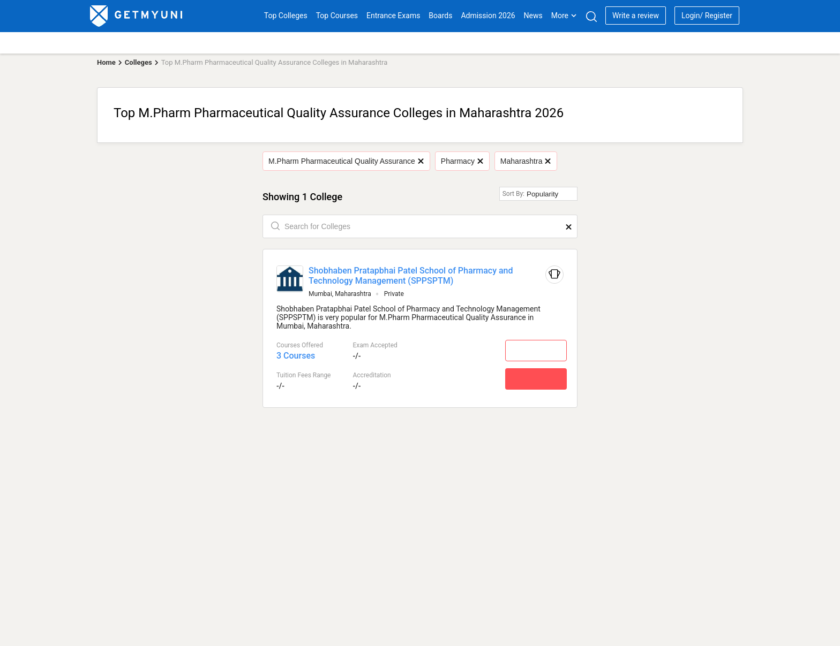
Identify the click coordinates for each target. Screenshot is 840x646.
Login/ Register (706, 15)
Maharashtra (525, 161)
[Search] (591, 16)
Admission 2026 (488, 15)
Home (106, 62)
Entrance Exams (393, 15)
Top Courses (337, 15)
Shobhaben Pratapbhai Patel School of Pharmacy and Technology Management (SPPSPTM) (411, 275)
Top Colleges (286, 15)
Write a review (635, 15)
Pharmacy (462, 161)
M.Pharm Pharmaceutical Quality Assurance (345, 161)
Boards (440, 15)
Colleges (138, 62)
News (533, 15)
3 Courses (295, 356)
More (564, 15)
